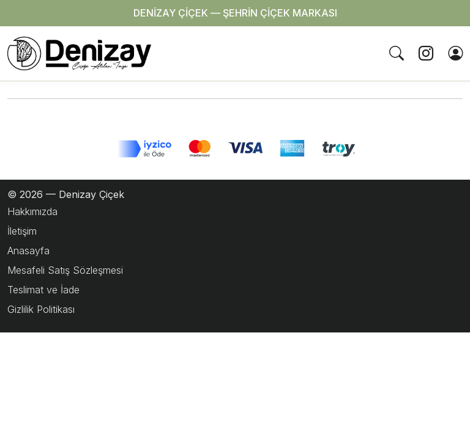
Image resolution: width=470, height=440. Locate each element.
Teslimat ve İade (43, 290)
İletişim (22, 231)
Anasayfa (28, 250)
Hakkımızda (32, 211)
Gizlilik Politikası (41, 309)
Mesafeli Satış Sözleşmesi (65, 270)
